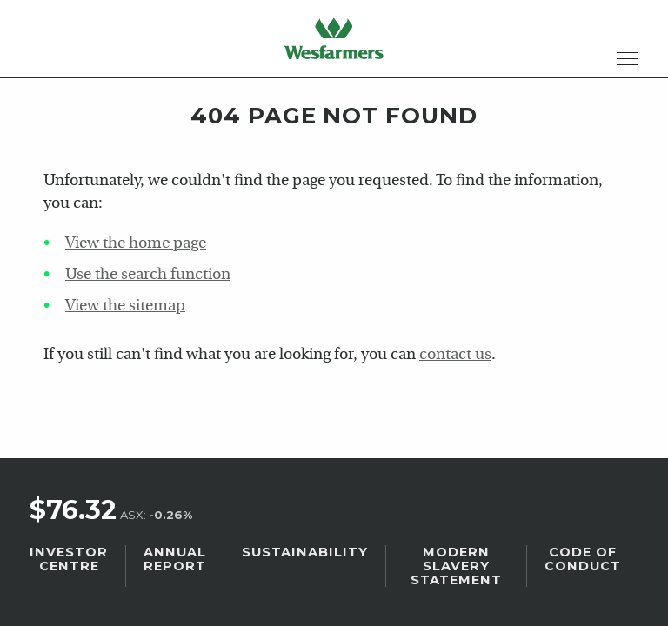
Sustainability (305, 552)
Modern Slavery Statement (456, 566)
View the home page (135, 244)
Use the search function (147, 275)
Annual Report (175, 559)
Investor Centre (69, 559)
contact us (455, 355)
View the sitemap (125, 306)
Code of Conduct (582, 559)
